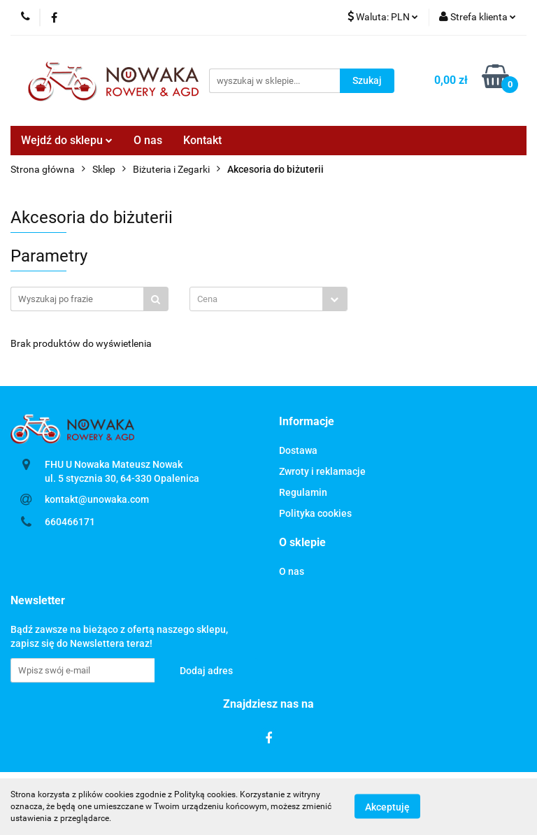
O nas (148, 140)
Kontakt (202, 140)
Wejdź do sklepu (67, 140)
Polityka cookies (315, 513)
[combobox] (268, 299)
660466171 (70, 521)
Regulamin (303, 492)
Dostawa (298, 450)
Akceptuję (387, 807)
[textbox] (256, 299)
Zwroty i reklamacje (322, 471)
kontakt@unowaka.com (97, 499)
